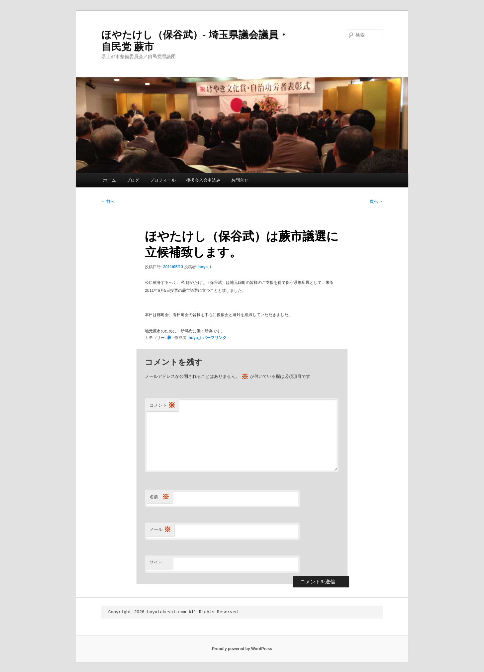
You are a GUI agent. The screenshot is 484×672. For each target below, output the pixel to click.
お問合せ (239, 180)
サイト (155, 562)
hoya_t (204, 267)
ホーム (109, 180)
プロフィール (163, 180)
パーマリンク (215, 337)
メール (160, 530)
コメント (162, 405)
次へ (376, 201)
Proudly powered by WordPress (242, 648)
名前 (159, 497)
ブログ (132, 180)
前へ (107, 201)
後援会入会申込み (203, 180)
